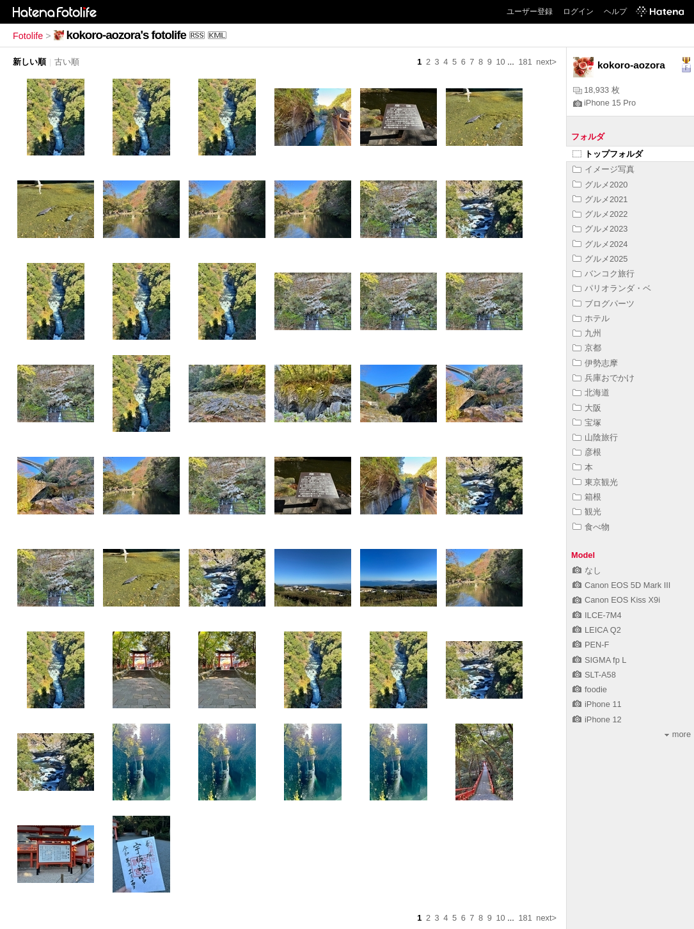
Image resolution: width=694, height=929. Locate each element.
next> (546, 62)
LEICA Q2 (596, 630)
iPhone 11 (597, 704)
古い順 (66, 62)
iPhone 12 (597, 719)
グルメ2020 (599, 184)
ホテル (591, 318)
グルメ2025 (599, 259)
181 (525, 62)
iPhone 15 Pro (604, 102)
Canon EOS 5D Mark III (621, 585)
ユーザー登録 (530, 11)
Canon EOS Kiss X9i (616, 600)
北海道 (591, 392)
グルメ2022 (599, 214)
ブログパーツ (603, 303)
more (678, 734)
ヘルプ (615, 11)
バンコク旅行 (603, 273)
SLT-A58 (594, 674)
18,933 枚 (596, 90)
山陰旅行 (595, 437)
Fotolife (28, 36)
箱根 (586, 497)
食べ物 (591, 527)
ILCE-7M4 (597, 615)
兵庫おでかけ (603, 378)
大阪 (586, 408)
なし (586, 570)
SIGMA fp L (599, 660)
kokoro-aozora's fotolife (126, 35)
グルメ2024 (599, 244)
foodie (589, 689)
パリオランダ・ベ (611, 288)
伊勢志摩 (595, 363)
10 (500, 62)
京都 (586, 348)
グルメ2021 (599, 199)
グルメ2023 (599, 229)
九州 (586, 333)
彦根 (586, 452)
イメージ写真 (603, 169)
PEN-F (590, 644)
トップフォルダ (607, 154)
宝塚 (586, 422)
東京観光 (595, 482)
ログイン (578, 11)
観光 (586, 511)
